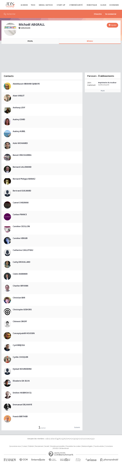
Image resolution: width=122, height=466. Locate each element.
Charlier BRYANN (20, 285)
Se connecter (110, 14)
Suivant (76, 427)
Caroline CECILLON (21, 226)
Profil (30, 41)
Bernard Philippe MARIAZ (24, 179)
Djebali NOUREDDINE (22, 369)
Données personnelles (58, 446)
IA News (24, 5)
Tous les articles (99, 446)
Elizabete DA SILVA (21, 381)
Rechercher (11, 14)
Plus (102, 91)
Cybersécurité (76, 5)
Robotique (92, 5)
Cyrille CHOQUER (20, 357)
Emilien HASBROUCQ (22, 392)
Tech (33, 5)
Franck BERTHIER (20, 416)
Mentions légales (87, 446)
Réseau (90, 41)
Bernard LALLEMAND (22, 167)
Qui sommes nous (15, 446)
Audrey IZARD (19, 119)
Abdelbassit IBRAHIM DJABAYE (26, 83)
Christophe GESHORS (22, 309)
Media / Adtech (46, 5)
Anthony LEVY (19, 107)
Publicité (31, 446)
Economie (114, 5)
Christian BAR (19, 297)
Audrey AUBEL (19, 131)
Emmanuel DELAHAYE (22, 404)
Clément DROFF (20, 321)
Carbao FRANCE (20, 214)
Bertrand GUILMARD (22, 190)
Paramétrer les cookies (73, 446)
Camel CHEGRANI (20, 202)
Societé (47, 446)
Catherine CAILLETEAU (23, 250)
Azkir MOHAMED (20, 143)
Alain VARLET (19, 95)
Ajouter (113, 25)
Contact (24, 446)
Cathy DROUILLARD (21, 262)
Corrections (109, 446)
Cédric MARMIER (20, 274)
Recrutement (39, 446)
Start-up (61, 5)
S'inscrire (98, 14)
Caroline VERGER (20, 238)
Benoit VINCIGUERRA (22, 155)
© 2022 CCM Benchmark (61, 448)
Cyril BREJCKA (19, 345)
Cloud (103, 5)
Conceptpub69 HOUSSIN (24, 333)
